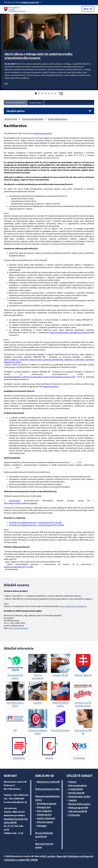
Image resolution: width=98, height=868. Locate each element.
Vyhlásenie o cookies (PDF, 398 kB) (21, 859)
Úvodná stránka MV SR (15, 102)
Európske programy (46, 803)
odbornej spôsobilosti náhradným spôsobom (69, 332)
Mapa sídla (62, 856)
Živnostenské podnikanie (33, 119)
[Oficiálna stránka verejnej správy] (31, 2)
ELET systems (49, 856)
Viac (6, 83)
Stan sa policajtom (77, 785)
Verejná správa (35, 102)
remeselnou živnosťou (42, 133)
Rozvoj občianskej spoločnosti (44, 835)
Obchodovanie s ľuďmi (79, 796)
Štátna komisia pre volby (47, 789)
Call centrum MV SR (77, 811)
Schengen (42, 825)
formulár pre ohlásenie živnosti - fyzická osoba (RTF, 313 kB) (35, 522)
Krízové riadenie (45, 822)
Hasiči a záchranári (46, 818)
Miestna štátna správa (79, 804)
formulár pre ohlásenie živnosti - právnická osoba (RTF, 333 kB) (36, 525)
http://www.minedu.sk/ (18, 628)
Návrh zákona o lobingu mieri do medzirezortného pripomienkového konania (38, 56)
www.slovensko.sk (50, 386)
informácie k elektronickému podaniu (20, 503)
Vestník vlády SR (76, 792)
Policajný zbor (44, 807)
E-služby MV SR (75, 789)
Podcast (72, 781)
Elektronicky (14, 500)
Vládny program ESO (78, 807)
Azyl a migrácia (44, 811)
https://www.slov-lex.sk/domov (73, 606)
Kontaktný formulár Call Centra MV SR (16, 821)
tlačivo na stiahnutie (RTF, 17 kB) (18, 566)
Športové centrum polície (44, 845)
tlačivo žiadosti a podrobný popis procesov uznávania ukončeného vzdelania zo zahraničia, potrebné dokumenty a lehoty (49, 360)
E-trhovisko (74, 815)
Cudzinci (72, 800)
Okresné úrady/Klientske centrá (47, 798)
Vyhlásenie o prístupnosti (80, 856)
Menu (88, 8)
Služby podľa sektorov (57, 119)
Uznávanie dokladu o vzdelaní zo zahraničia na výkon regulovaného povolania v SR (39, 376)
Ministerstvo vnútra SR (48, 781)
